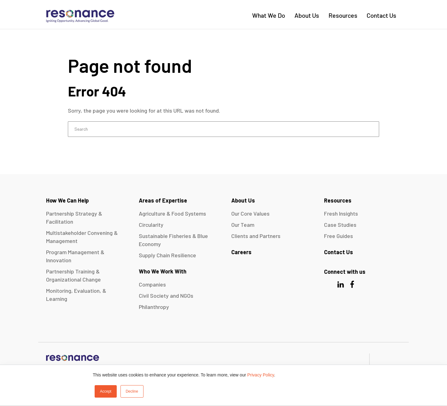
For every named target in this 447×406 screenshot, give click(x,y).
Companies (152, 284)
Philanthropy (154, 306)
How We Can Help (67, 200)
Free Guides (338, 235)
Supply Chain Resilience (167, 255)
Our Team (242, 224)
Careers (241, 252)
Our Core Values (250, 213)
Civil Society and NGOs (166, 295)
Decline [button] (132, 391)
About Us (306, 15)
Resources (342, 15)
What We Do (268, 15)
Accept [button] (105, 391)
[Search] (223, 129)
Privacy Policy (260, 374)
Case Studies (340, 224)
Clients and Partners (255, 235)
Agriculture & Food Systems (172, 213)
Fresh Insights (341, 213)
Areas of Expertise (163, 200)
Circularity (151, 224)
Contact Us (381, 15)
